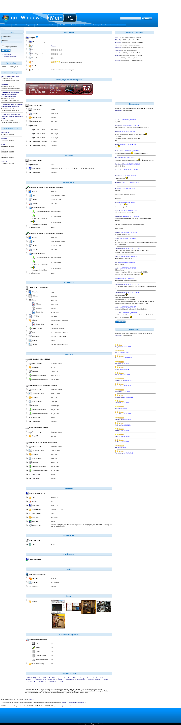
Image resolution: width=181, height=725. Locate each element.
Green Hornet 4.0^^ (70, 678)
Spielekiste (52, 681)
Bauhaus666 (118, 151)
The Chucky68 (119, 164)
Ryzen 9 (3, 144)
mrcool (116, 58)
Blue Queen (81, 679)
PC (2, 150)
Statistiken (74, 25)
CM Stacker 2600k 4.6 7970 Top (45, 679)
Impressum (120, 25)
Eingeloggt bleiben (10, 46)
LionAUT (117, 256)
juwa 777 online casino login (10, 76)
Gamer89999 (119, 182)
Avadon (53, 46)
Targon (62, 681)
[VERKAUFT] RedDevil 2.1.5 (36, 678)
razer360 (117, 232)
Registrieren (7, 54)
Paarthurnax (5, 156)
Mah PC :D (42, 681)
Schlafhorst (117, 60)
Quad (60, 679)
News (17, 25)
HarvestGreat (31, 681)
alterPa (116, 45)
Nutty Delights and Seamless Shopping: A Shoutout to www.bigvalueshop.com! (10, 94)
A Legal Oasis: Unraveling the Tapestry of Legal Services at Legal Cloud (12, 116)
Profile (51, 25)
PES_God (117, 40)
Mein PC (106, 679)
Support (31, 699)
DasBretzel (118, 425)
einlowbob (118, 170)
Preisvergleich (97, 25)
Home (6, 25)
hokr (116, 278)
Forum (86, 25)
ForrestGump (118, 47)
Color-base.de (69, 679)
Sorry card (4, 84)
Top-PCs (63, 25)
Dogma (117, 144)
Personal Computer (94, 679)
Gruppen (29, 25)
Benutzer (40, 25)
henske (117, 188)
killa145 (117, 37)
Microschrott (118, 42)
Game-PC (4, 161)
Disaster (117, 176)
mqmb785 (118, 211)
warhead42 (117, 52)
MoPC (117, 262)
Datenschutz (109, 25)
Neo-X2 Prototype (55, 678)
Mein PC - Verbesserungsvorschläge (73, 702)
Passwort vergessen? (9, 56)
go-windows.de (67, 706)
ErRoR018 (117, 55)
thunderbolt (5, 132)
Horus (117, 202)
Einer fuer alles (84, 678)
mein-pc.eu (81, 724)
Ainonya (4, 138)
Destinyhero (118, 50)
